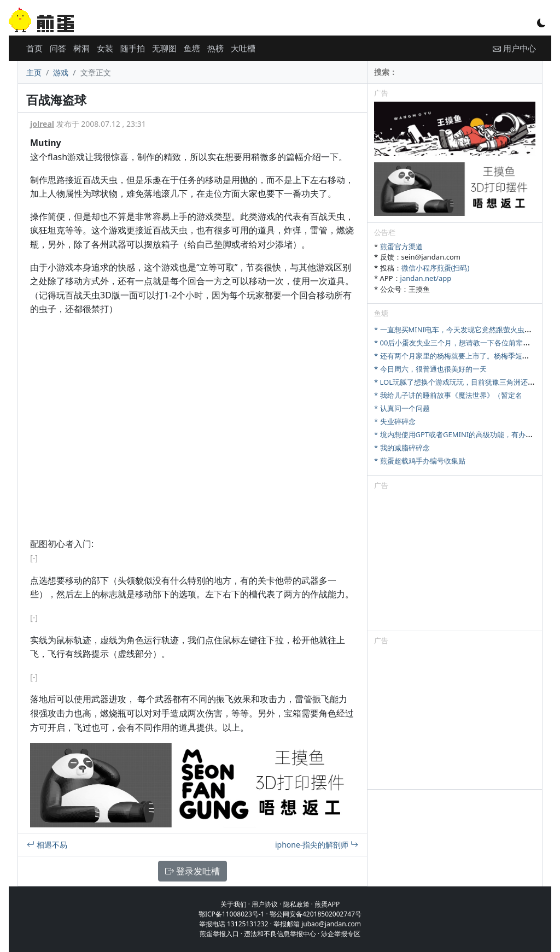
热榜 (215, 48)
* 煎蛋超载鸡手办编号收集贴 (419, 461)
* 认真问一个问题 (402, 408)
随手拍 (132, 48)
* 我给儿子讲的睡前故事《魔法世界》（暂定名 (448, 395)
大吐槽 (243, 48)
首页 (34, 48)
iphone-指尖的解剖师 (316, 844)
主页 (34, 72)
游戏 (60, 72)
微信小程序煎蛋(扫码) (435, 268)
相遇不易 (47, 844)
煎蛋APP (327, 904)
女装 (105, 48)
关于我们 (233, 904)
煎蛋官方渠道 (401, 246)
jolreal (42, 124)
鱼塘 (192, 48)
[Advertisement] (455, 562)
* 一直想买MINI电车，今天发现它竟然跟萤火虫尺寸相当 (463, 329)
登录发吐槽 (192, 871)
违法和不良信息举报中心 (280, 933)
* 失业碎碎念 (395, 421)
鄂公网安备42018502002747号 (315, 914)
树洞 (81, 48)
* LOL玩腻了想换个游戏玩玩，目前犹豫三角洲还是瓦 (458, 382)
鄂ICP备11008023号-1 (232, 914)
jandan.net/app (426, 278)
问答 (58, 48)
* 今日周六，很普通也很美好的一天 (430, 369)
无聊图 (164, 48)
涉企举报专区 (340, 933)
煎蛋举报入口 (219, 933)
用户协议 (265, 904)
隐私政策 (296, 904)
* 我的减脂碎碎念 (402, 448)
